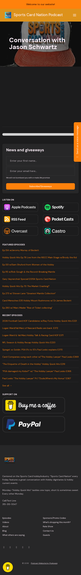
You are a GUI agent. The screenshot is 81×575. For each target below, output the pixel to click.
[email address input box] (40, 171)
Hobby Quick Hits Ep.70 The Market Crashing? (25, 286)
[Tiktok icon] (29, 547)
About (5, 526)
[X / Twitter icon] (3, 547)
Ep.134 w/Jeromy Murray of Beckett (20, 250)
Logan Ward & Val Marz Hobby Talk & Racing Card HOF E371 (32, 335)
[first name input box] (40, 160)
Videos (5, 522)
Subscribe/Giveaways (40, 186)
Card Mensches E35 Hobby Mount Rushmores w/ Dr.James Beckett (36, 300)
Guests (46, 535)
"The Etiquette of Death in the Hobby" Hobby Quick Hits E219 (33, 364)
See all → (7, 385)
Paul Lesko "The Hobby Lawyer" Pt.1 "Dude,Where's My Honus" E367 (36, 378)
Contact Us (48, 531)
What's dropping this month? (57, 522)
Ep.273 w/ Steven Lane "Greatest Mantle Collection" (29, 293)
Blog (4, 531)
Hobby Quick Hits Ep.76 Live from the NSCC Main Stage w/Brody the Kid (39, 257)
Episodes (6, 518)
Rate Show (48, 526)
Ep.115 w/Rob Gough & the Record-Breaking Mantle (28, 271)
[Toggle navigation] (74, 15)
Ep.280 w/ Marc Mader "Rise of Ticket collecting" (27, 307)
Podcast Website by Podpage (44, 563)
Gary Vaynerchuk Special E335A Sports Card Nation (29, 279)
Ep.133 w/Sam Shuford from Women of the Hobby (28, 264)
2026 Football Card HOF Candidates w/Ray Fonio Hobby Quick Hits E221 (39, 320)
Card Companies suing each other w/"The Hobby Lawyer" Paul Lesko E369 (40, 356)
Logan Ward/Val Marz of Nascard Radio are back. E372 (30, 328)
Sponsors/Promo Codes (54, 518)
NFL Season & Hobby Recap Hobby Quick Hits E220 (28, 342)
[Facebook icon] (22, 547)
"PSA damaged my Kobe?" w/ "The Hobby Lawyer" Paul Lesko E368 (36, 371)
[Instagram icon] (10, 547)
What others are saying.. (13, 535)
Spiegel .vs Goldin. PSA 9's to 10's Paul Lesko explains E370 (32, 349)
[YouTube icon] (16, 547)
